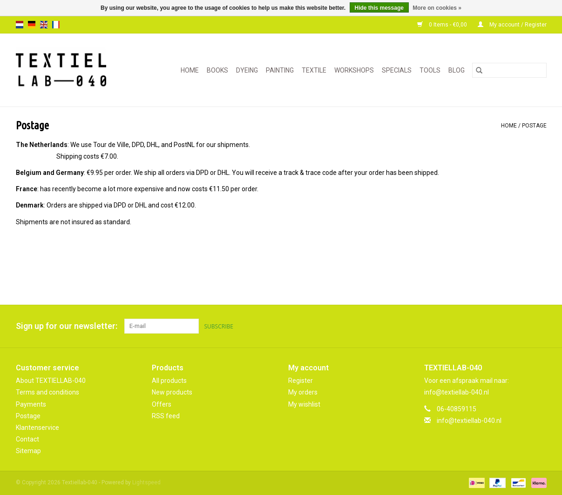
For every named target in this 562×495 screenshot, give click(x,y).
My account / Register (512, 24)
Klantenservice (37, 427)
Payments (31, 404)
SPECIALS (397, 70)
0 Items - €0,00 (442, 24)
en (43, 24)
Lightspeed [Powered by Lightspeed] (146, 482)
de (31, 24)
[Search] (509, 70)
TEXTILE (314, 70)
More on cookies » (437, 8)
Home (190, 70)
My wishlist (304, 404)
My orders (303, 392)
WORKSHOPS (354, 70)
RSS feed (166, 416)
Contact (27, 439)
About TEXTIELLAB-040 (51, 380)
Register (300, 380)
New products (172, 392)
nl (19, 24)
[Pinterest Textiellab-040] (522, 326)
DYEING (247, 70)
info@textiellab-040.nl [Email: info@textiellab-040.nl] (469, 420)
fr (56, 24)
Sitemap (28, 451)
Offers (161, 404)
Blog (456, 70)
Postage (534, 125)
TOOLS (430, 70)
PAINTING (280, 70)
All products (169, 380)
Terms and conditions (47, 392)
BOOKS (217, 70)
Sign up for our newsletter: (66, 326)
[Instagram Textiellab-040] (539, 326)
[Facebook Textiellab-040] (506, 326)
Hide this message (379, 8)
